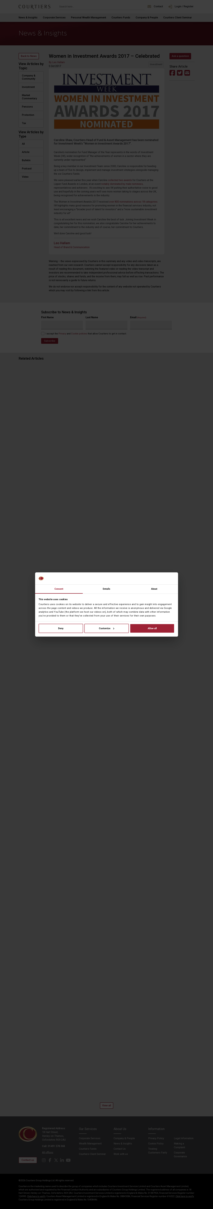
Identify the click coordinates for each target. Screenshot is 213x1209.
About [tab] (154, 588)
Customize (106, 628)
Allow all (152, 628)
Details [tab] (106, 588)
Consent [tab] (58, 588)
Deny (61, 628)
